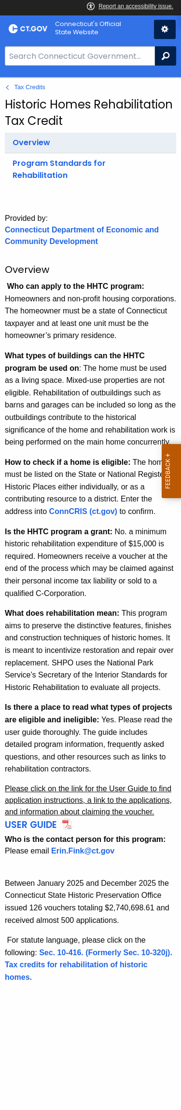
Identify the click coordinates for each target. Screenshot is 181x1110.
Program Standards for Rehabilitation (59, 169)
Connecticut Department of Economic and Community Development (82, 235)
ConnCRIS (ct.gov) (83, 511)
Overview (31, 142)
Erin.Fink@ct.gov (82, 851)
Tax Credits (29, 87)
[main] (90, 593)
